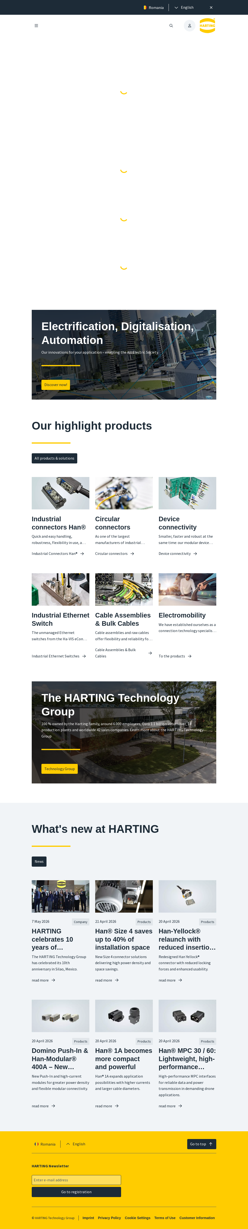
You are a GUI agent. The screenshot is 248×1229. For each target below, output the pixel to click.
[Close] (211, 7)
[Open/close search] (171, 25)
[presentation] (183, 7)
